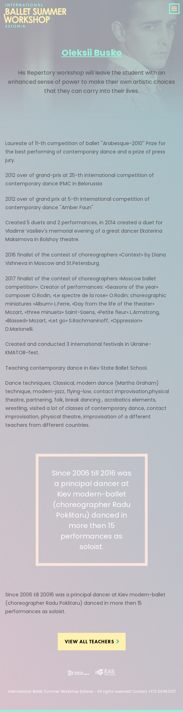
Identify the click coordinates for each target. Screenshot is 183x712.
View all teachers (89, 641)
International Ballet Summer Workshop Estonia (34, 24)
